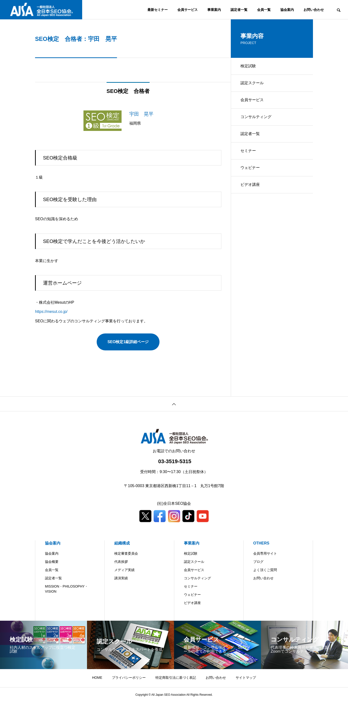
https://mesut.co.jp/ (51, 311)
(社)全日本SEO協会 (174, 503)
